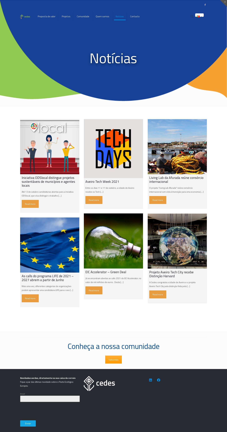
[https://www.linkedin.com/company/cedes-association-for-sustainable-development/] (150, 380)
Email (22, 393)
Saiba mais (113, 359)
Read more (30, 203)
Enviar (28, 423)
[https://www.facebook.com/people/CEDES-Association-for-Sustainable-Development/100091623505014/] (158, 380)
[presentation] (44, 411)
